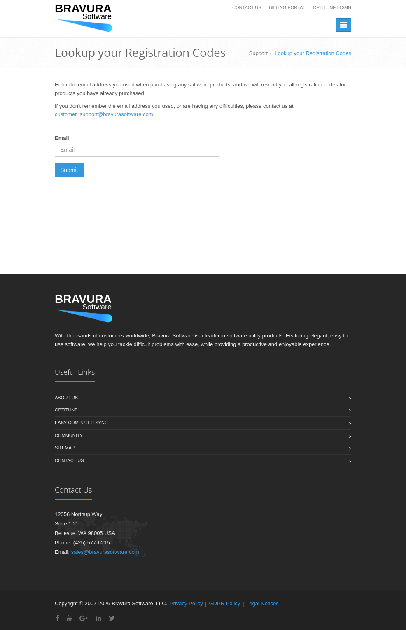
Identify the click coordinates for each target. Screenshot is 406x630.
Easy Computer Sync (81, 422)
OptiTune (66, 409)
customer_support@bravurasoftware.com (104, 114)
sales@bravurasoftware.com (105, 552)
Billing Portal (287, 7)
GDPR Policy (224, 603)
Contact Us (246, 7)
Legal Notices (262, 603)
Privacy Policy (186, 603)
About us (66, 397)
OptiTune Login (332, 7)
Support (258, 53)
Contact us (69, 460)
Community (69, 435)
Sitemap (65, 447)
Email (62, 138)
